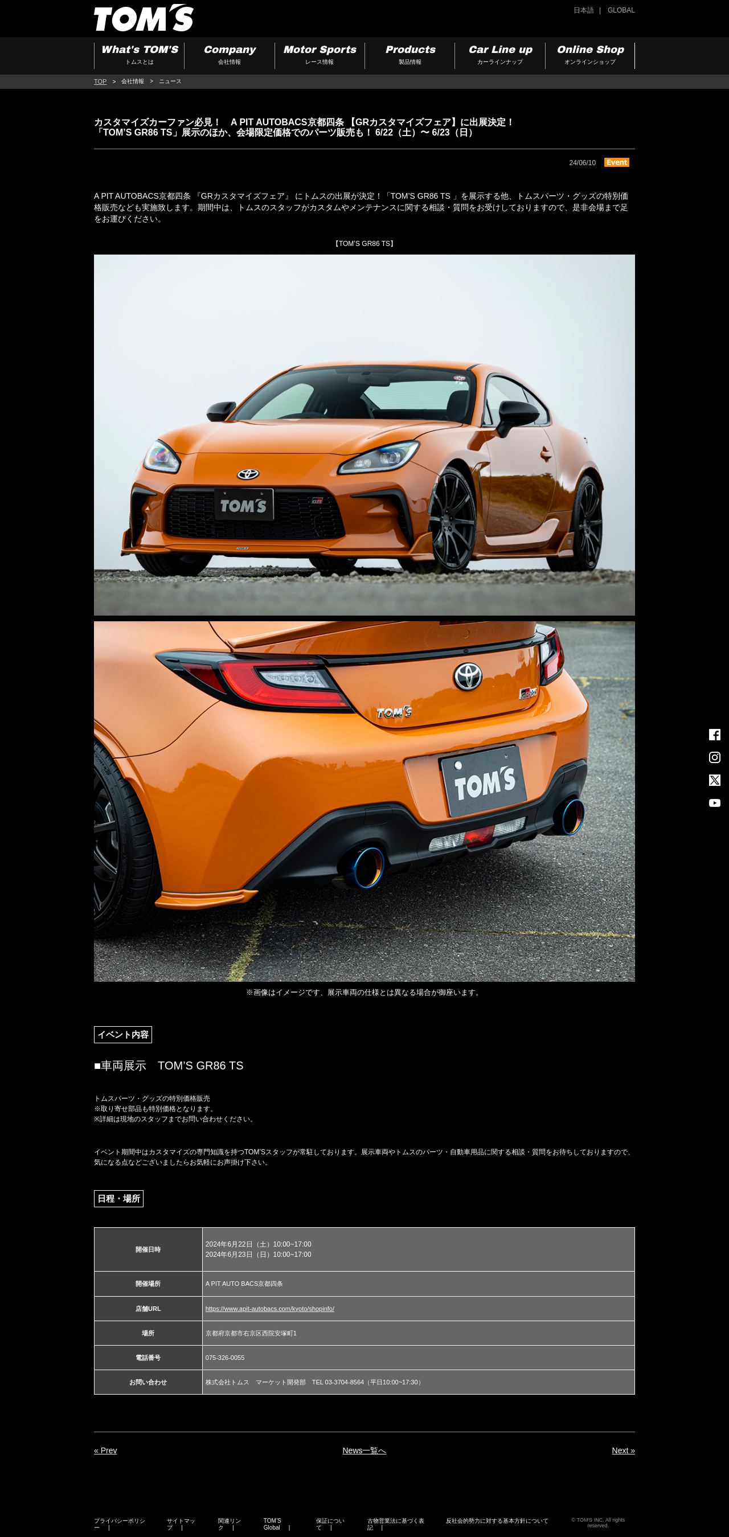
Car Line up (500, 56)
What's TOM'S (139, 56)
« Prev (105, 1450)
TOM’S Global (272, 1524)
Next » (623, 1450)
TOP (100, 81)
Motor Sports (320, 56)
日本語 (584, 10)
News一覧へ (364, 1450)
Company (229, 56)
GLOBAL (621, 10)
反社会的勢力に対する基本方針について (497, 1521)
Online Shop (590, 56)
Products (410, 56)
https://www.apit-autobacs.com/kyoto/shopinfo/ (270, 1308)
